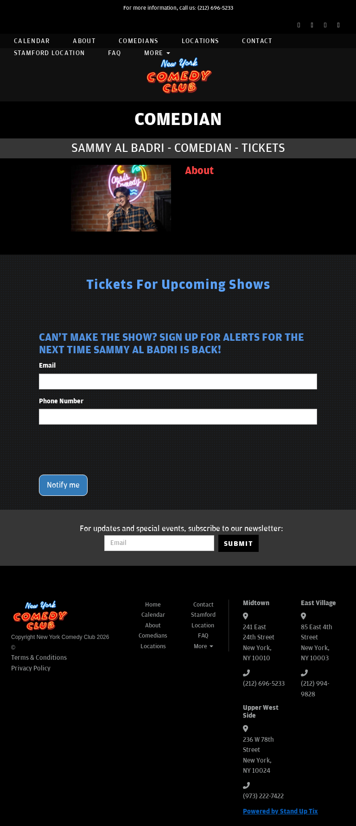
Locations (200, 41)
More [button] (157, 53)
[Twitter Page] (312, 25)
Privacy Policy (31, 668)
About (84, 41)
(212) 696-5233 (215, 8)
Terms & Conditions (39, 658)
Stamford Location (49, 53)
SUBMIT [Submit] (238, 543)
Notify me (63, 485)
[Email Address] (159, 543)
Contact (257, 41)
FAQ (114, 53)
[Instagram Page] (325, 25)
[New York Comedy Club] (178, 75)
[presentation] (109, 450)
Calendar (32, 41)
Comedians (139, 41)
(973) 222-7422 (263, 796)
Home (153, 604)
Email (47, 365)
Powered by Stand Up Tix (280, 811)
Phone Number (61, 401)
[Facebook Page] (299, 25)
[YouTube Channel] (338, 25)
